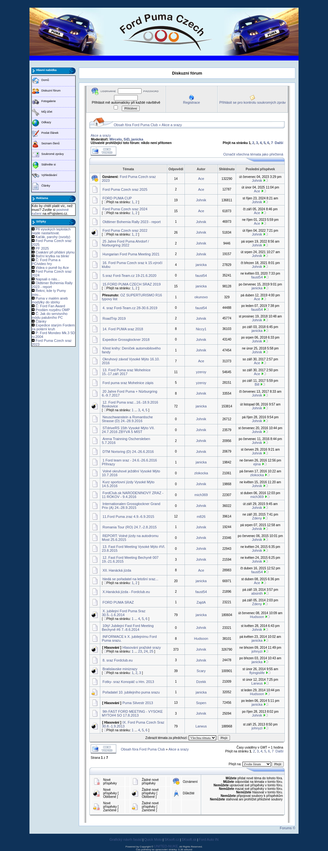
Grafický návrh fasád (126, 839)
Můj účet (46, 111)
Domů (45, 80)
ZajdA (201, 602)
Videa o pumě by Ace (52, 267)
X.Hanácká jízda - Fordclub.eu (126, 592)
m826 (201, 516)
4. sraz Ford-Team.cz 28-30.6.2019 (129, 308)
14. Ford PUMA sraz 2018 (122, 329)
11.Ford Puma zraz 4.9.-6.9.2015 (128, 516)
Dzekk (201, 682)
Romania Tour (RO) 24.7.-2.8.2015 (129, 527)
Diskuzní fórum (51, 90)
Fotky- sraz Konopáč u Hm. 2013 (128, 682)
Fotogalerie (48, 101)
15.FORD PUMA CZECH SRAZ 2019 (131, 284)
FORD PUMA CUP (117, 198)
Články (45, 185)
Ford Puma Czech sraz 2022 (124, 230)
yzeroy (201, 372)
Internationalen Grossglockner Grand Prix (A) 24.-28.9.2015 (131, 506)
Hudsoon (257, 617)
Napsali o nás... (48, 279)
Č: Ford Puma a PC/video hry (46, 262)
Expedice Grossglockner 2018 (126, 339)
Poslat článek (50, 132)
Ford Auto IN (209, 839)
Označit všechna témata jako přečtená (253, 154)
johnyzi (256, 651)
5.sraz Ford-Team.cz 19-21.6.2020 (129, 275)
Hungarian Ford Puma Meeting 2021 (131, 254)
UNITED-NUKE (166, 846)
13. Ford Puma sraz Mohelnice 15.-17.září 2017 (126, 372)
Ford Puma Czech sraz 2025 (124, 189)
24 (146, 651)
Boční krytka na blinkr (52, 256)
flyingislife (257, 673)
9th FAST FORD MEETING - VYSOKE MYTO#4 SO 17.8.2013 (132, 713)
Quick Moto (153, 839)
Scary (201, 671)
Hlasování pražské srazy (141, 647)
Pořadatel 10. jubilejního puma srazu (131, 692)
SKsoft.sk (189, 839)
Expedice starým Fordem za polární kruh (53, 327)
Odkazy (46, 122)
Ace (201, 179)
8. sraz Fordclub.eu (117, 660)
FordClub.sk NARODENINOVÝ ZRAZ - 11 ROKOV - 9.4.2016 (132, 495)
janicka (137, 139)
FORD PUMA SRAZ (118, 602)
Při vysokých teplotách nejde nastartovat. (51, 231)
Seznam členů (50, 143)
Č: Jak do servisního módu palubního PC (50, 315)
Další (279, 143)
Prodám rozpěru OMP (53, 310)
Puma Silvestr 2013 (137, 703)
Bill (257, 384)
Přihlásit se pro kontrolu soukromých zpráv (252, 102)
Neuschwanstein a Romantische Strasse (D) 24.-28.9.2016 (127, 419)
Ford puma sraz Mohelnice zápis (127, 383)
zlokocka (201, 473)
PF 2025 (42, 248)
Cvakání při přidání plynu (55, 252)
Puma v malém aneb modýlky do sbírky (50, 300)
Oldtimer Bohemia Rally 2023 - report (131, 222)
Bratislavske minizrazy (119, 669)
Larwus (257, 683)
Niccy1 (201, 329)
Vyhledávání (49, 175)
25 (151, 651)
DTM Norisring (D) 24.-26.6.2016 (128, 452)
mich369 (201, 495)
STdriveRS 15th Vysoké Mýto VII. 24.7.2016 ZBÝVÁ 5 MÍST (128, 430)
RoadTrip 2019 (114, 318)
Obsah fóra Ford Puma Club (136, 125)
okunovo (201, 297)
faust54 (201, 275)
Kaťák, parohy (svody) (53, 237)
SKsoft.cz (171, 839)
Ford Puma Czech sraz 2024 (124, 209)
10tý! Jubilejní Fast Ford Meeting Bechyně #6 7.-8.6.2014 (128, 627)
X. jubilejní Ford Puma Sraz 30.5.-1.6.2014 (123, 613)
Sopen (201, 703)
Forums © (287, 828)
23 (140, 651)
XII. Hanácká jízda (116, 570)
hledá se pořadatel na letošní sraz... (130, 579)
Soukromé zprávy (52, 154)
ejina (257, 464)
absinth (257, 593)
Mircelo (116, 139)
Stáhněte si (48, 164)
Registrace (191, 102)
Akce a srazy (172, 125)
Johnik (257, 180)
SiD (126, 139)
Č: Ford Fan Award (50, 306)
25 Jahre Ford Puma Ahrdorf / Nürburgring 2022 (125, 243)
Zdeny (257, 518)
